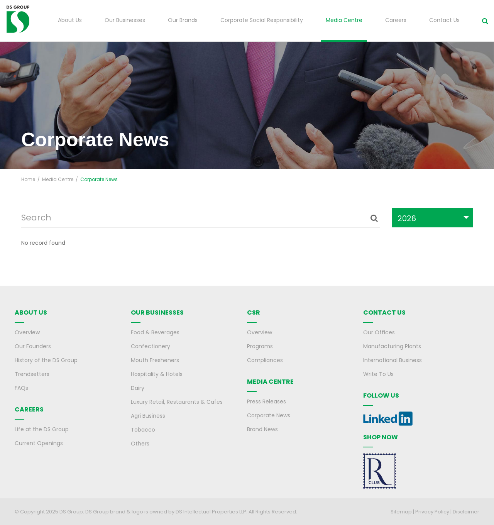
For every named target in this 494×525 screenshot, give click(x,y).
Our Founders (33, 346)
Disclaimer (466, 511)
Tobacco (143, 430)
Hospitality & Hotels (157, 374)
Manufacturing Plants (392, 346)
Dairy (137, 388)
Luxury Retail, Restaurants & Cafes (177, 402)
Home (28, 179)
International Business (392, 360)
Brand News (262, 429)
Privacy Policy (432, 511)
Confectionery (150, 346)
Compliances (265, 360)
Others (140, 443)
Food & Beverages (155, 332)
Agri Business (148, 416)
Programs (260, 346)
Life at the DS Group (42, 429)
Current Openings (39, 443)
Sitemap (401, 511)
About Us (70, 20)
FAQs (21, 388)
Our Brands (183, 20)
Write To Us (378, 374)
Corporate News (268, 415)
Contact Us (444, 20)
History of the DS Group (46, 360)
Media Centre (344, 20)
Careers (395, 20)
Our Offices (379, 332)
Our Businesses (125, 20)
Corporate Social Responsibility (261, 20)
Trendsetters (32, 374)
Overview (27, 332)
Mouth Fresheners (155, 360)
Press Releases (266, 401)
